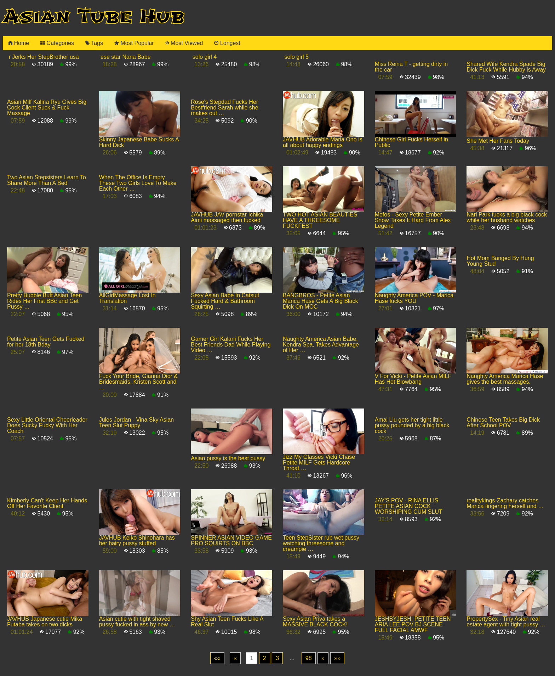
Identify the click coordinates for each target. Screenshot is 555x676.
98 (308, 658)
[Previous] (235, 658)
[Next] (322, 658)
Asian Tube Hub (94, 16)
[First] (217, 658)
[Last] (337, 658)
